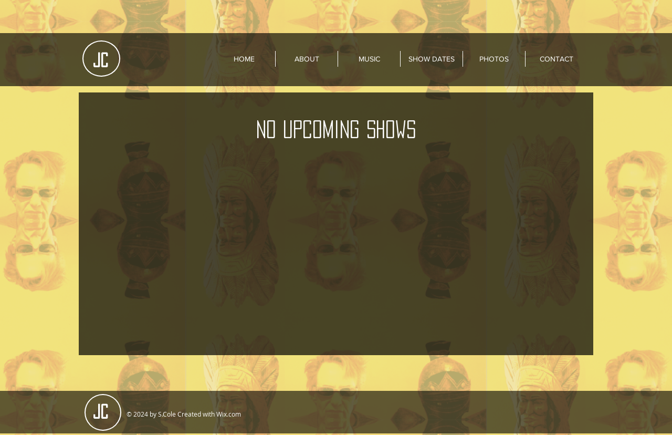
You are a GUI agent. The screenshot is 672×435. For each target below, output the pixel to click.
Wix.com (228, 414)
